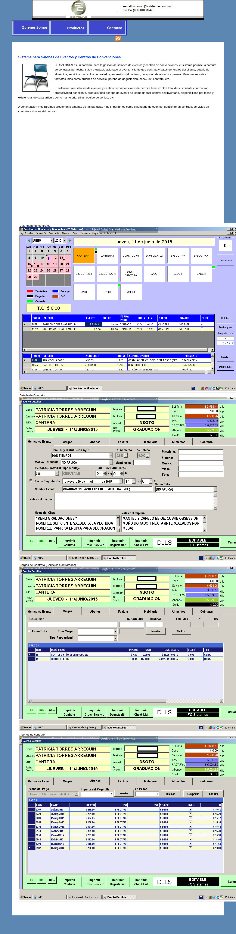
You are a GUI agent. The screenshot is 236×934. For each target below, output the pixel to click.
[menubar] (69, 28)
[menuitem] (31, 28)
